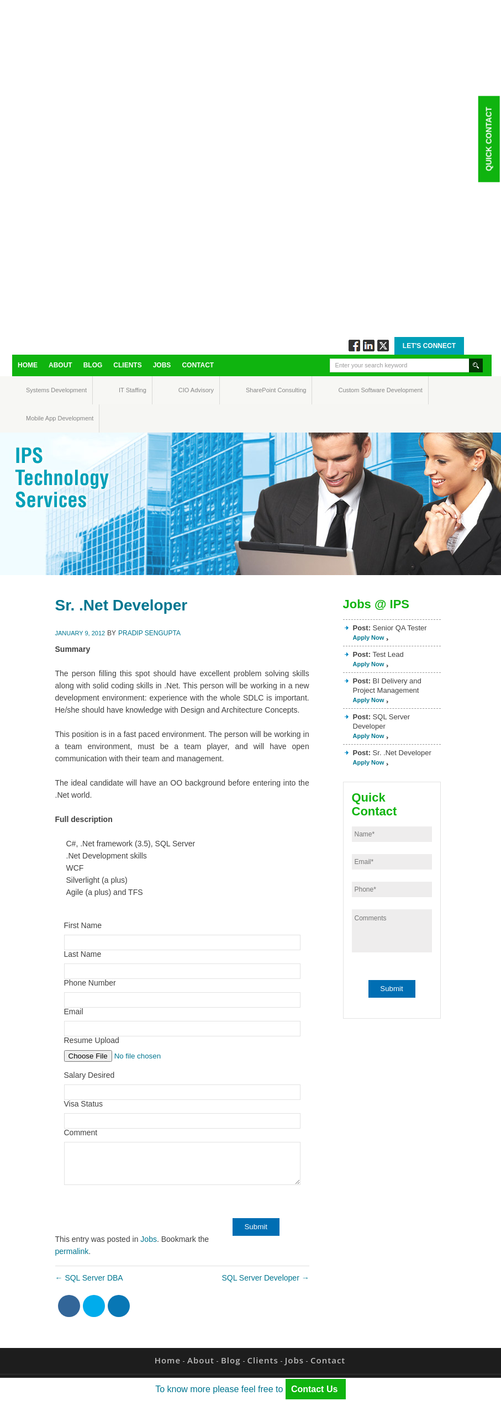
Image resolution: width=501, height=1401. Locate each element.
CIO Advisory (186, 390)
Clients (127, 365)
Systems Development (36, 390)
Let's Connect (429, 346)
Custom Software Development (350, 390)
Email (73, 1011)
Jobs (162, 365)
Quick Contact (488, 139)
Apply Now (368, 637)
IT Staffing (126, 390)
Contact (198, 365)
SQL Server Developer (265, 1277)
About (60, 365)
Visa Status (83, 1104)
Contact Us (315, 1389)
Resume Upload (91, 1040)
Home (28, 365)
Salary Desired (89, 1075)
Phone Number (90, 983)
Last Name (83, 954)
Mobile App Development (37, 418)
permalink (72, 1251)
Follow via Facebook (354, 345)
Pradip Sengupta (149, 633)
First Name (83, 925)
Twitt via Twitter (383, 345)
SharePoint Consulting (256, 390)
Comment (81, 1132)
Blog (93, 365)
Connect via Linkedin (369, 345)
